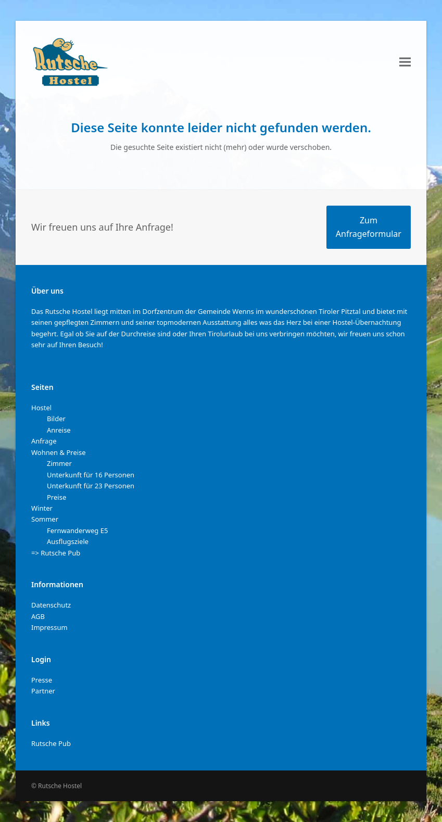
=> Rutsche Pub (55, 553)
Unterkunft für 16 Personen (90, 474)
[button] (405, 61)
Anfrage (44, 441)
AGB (38, 616)
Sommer (44, 519)
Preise (56, 497)
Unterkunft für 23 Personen (90, 485)
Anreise (59, 430)
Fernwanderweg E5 (77, 530)
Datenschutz (51, 605)
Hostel (41, 407)
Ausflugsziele (68, 541)
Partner (43, 690)
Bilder (56, 418)
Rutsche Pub (51, 743)
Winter (42, 508)
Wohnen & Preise (58, 452)
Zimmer (59, 463)
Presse (41, 680)
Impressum (49, 627)
